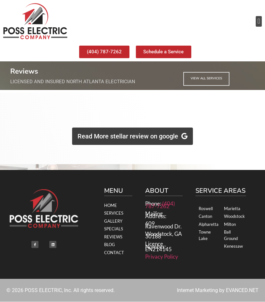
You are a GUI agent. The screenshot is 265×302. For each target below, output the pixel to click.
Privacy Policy (161, 256)
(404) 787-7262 (160, 205)
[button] (259, 21)
